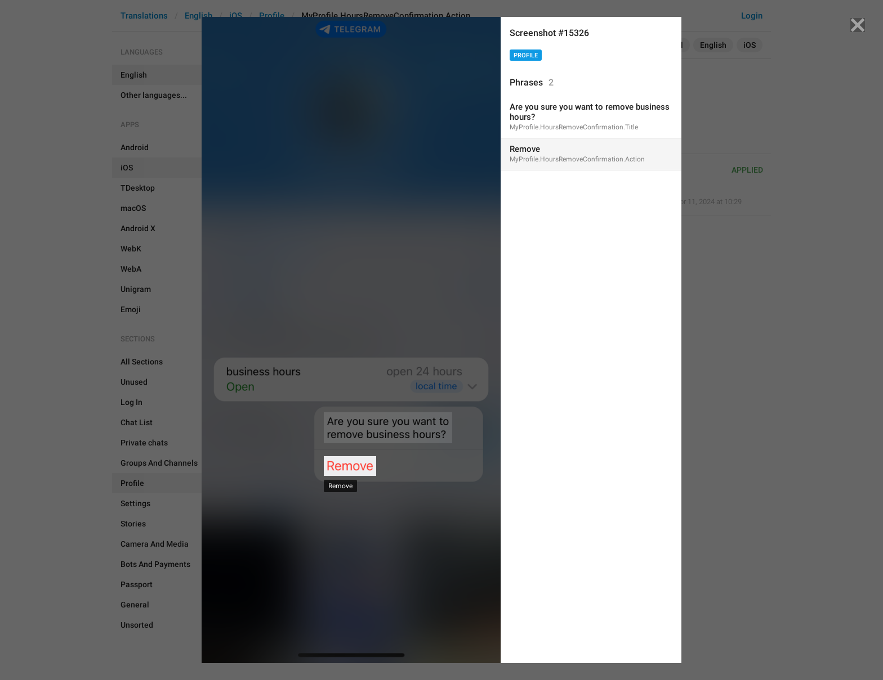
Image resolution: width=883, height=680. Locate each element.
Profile (526, 55)
